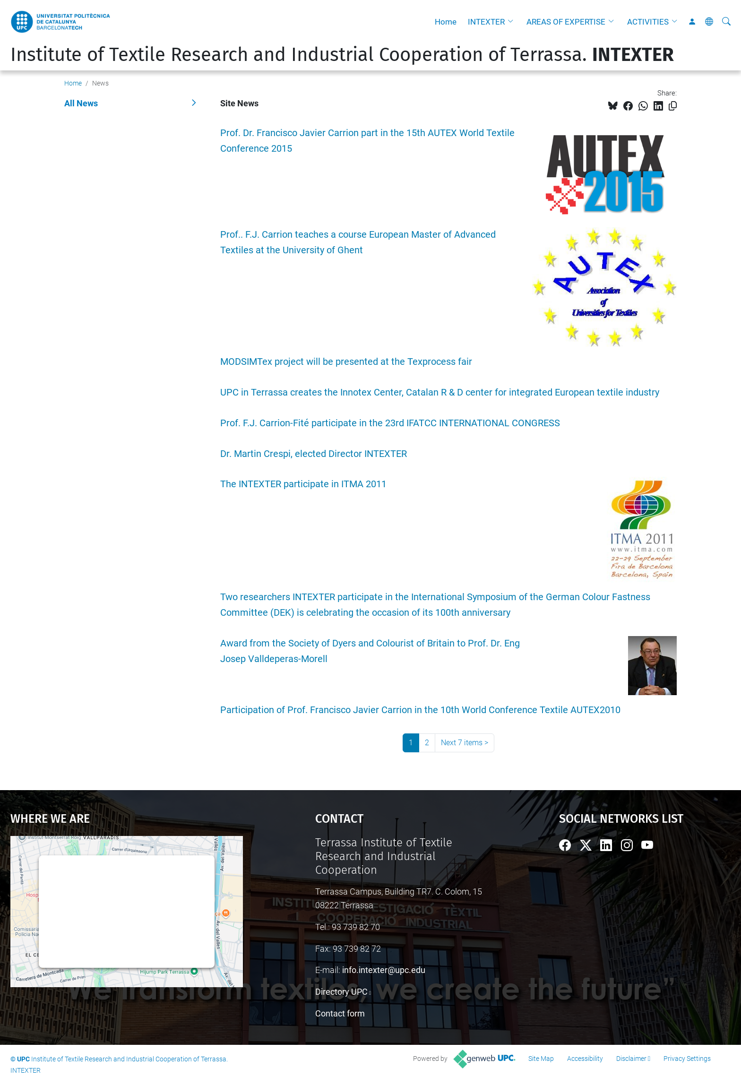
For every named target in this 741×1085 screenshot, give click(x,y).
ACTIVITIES (648, 21)
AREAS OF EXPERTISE (565, 21)
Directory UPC (341, 992)
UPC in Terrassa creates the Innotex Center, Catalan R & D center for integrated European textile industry (439, 392)
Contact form (340, 1013)
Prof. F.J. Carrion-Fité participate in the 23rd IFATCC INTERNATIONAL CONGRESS (390, 423)
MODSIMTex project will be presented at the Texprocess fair (346, 361)
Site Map (541, 1058)
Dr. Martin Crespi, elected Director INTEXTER (313, 453)
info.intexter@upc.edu (383, 970)
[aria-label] (726, 22)
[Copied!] (673, 106)
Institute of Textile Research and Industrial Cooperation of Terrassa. (342, 54)
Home (446, 21)
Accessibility (585, 1058)
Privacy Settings (687, 1058)
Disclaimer (631, 1058)
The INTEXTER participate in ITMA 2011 (303, 484)
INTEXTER (486, 21)
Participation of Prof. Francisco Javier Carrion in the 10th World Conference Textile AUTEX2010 (420, 710)
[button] (512, 21)
